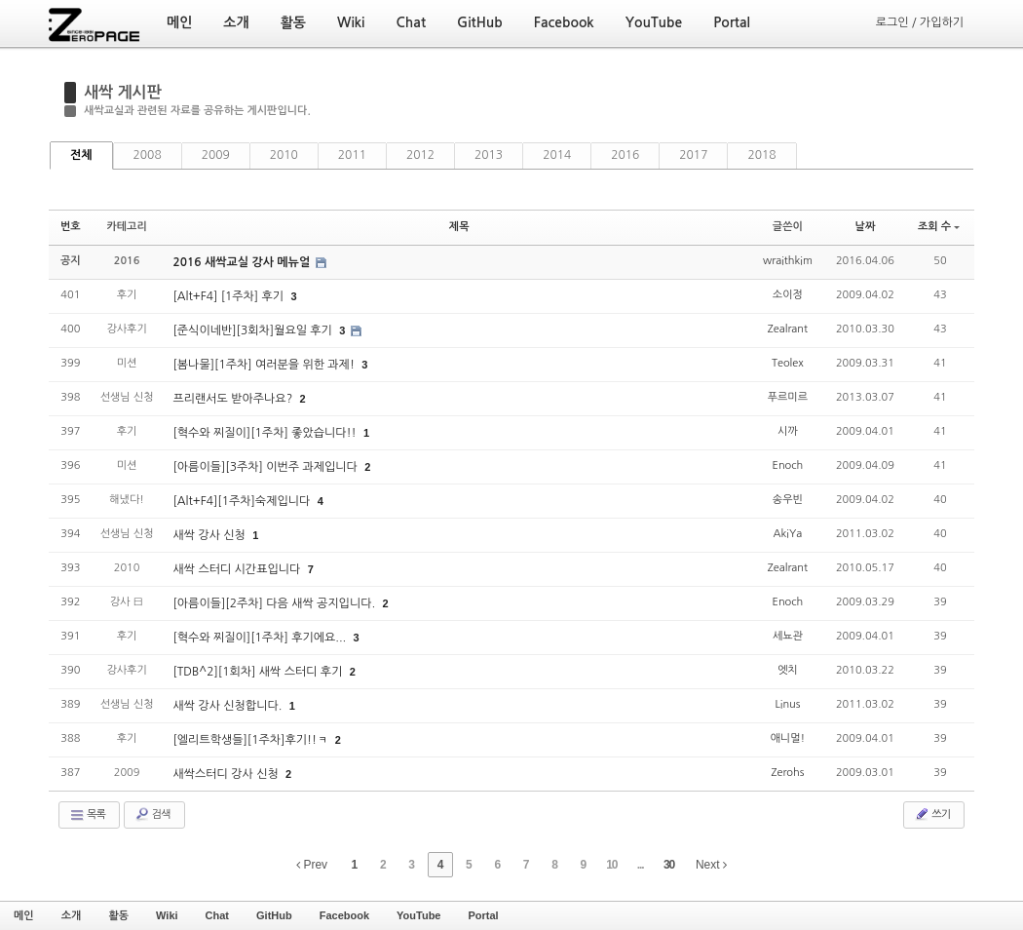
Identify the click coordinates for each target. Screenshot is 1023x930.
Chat (217, 915)
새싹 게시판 (123, 92)
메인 (24, 915)
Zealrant (788, 329)
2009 (216, 155)
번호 (70, 226)
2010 (284, 155)
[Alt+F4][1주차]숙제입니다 (242, 501)
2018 (761, 155)
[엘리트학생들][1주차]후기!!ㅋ (251, 740)
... (640, 865)
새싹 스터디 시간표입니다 (237, 569)
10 (611, 865)
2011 (352, 155)
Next (711, 865)
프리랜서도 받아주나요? (233, 399)
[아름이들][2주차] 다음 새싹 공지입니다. (275, 603)
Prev (311, 865)
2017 (693, 155)
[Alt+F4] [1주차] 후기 (229, 296)
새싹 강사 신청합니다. (228, 706)
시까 (787, 431)
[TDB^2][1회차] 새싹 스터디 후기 (258, 672)
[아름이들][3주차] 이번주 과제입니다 (266, 467)
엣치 (787, 670)
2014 (557, 155)
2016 (625, 155)
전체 (81, 155)
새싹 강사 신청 (210, 535)
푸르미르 (788, 397)
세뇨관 (788, 636)
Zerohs (787, 772)
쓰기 (932, 814)
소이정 (788, 295)
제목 (459, 226)
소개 (71, 915)
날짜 (865, 226)
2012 (420, 155)
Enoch (788, 465)
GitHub (274, 915)
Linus (787, 704)
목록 (87, 815)
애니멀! (788, 738)
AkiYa (788, 533)
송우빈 (788, 499)
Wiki (167, 915)
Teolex (788, 363)
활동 (118, 915)
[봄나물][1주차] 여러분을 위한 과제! (265, 364)
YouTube (418, 915)
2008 (147, 155)
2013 (488, 155)
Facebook (344, 915)
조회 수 (939, 226)
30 (668, 865)
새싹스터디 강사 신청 (227, 774)
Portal (483, 915)
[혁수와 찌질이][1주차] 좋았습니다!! (266, 433)
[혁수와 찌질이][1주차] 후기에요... (260, 637)
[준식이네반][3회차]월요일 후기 (253, 330)
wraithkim (788, 260)
